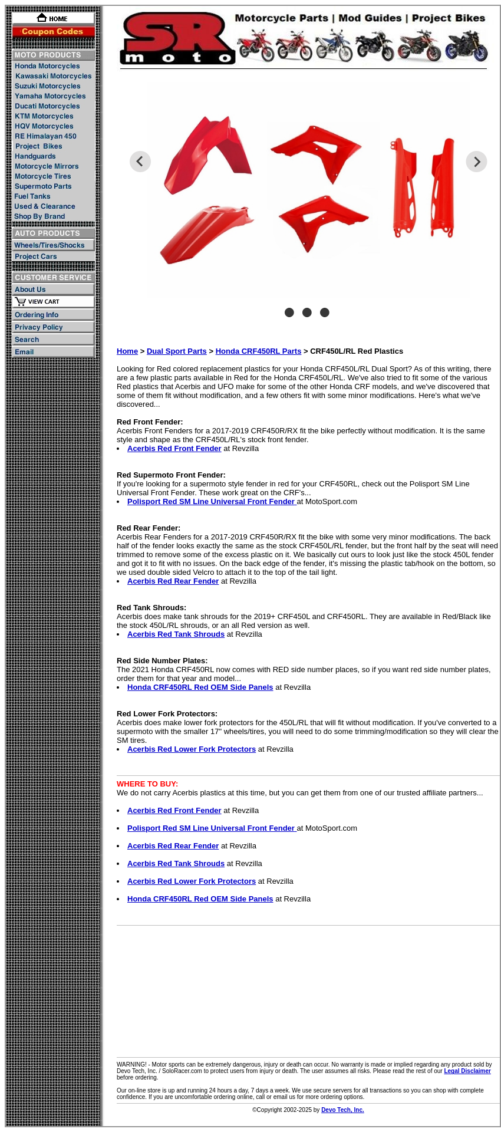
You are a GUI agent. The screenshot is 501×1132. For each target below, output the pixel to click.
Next (476, 161)
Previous (139, 161)
